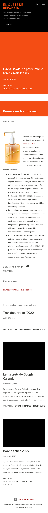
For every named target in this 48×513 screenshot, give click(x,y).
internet (19, 267)
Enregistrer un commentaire (17, 89)
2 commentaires (23, 329)
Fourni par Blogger (24, 499)
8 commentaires (23, 406)
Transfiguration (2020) (19, 312)
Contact (8, 24)
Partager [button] (8, 85)
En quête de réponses (13, 6)
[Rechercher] (37, 4)
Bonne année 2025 (16, 451)
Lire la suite (39, 329)
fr (13, 267)
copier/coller (28, 144)
